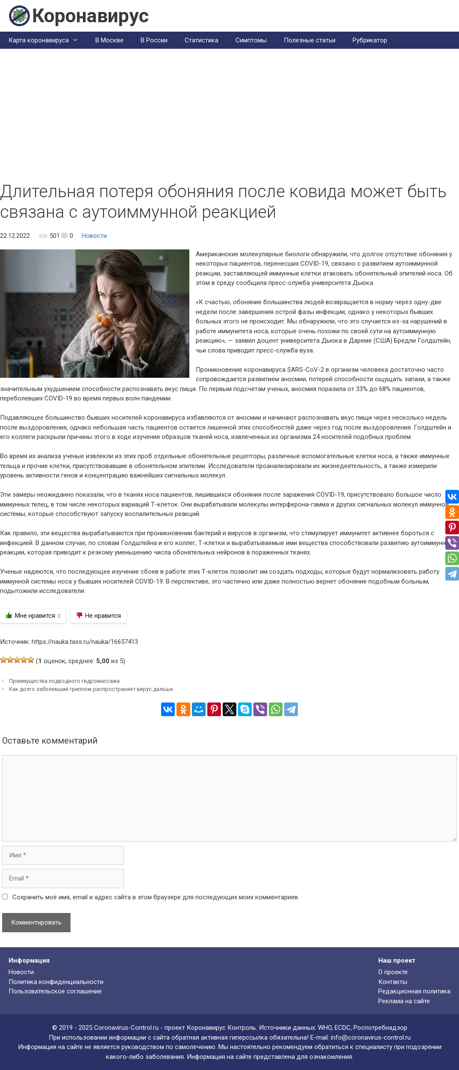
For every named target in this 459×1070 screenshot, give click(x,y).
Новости (94, 236)
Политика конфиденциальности (56, 982)
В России (154, 40)
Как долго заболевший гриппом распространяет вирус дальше (91, 689)
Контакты (392, 982)
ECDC (342, 1027)
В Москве (109, 40)
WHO (325, 1027)
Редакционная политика (414, 991)
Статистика (201, 40)
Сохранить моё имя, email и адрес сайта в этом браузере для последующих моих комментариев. (155, 897)
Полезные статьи (309, 40)
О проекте (393, 972)
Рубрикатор (370, 40)
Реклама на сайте (404, 1001)
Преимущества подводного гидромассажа (64, 681)
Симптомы (251, 40)
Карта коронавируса (48, 40)
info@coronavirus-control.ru (371, 1037)
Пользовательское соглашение (55, 991)
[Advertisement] (229, 117)
